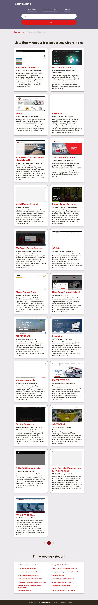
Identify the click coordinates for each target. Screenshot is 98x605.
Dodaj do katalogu (50, 10)
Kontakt (67, 10)
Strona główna (19, 32)
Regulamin (32, 10)
